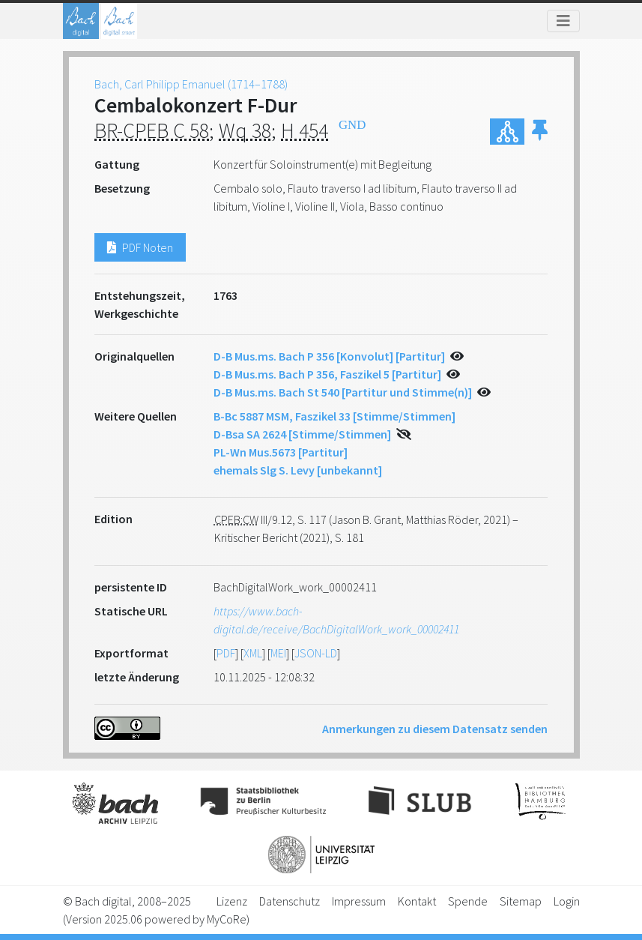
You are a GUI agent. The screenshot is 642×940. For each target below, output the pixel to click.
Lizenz (231, 901)
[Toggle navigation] (563, 21)
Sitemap (521, 901)
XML (252, 652)
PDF (225, 652)
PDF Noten (140, 247)
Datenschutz (289, 901)
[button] (540, 131)
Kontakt (417, 901)
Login (567, 901)
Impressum (359, 901)
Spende (468, 901)
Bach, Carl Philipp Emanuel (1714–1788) (191, 83)
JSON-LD (315, 652)
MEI (278, 652)
